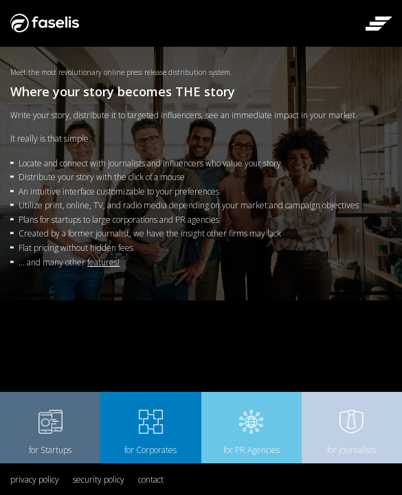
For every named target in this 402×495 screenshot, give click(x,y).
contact (151, 479)
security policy (98, 479)
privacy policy (34, 479)
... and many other (69, 262)
